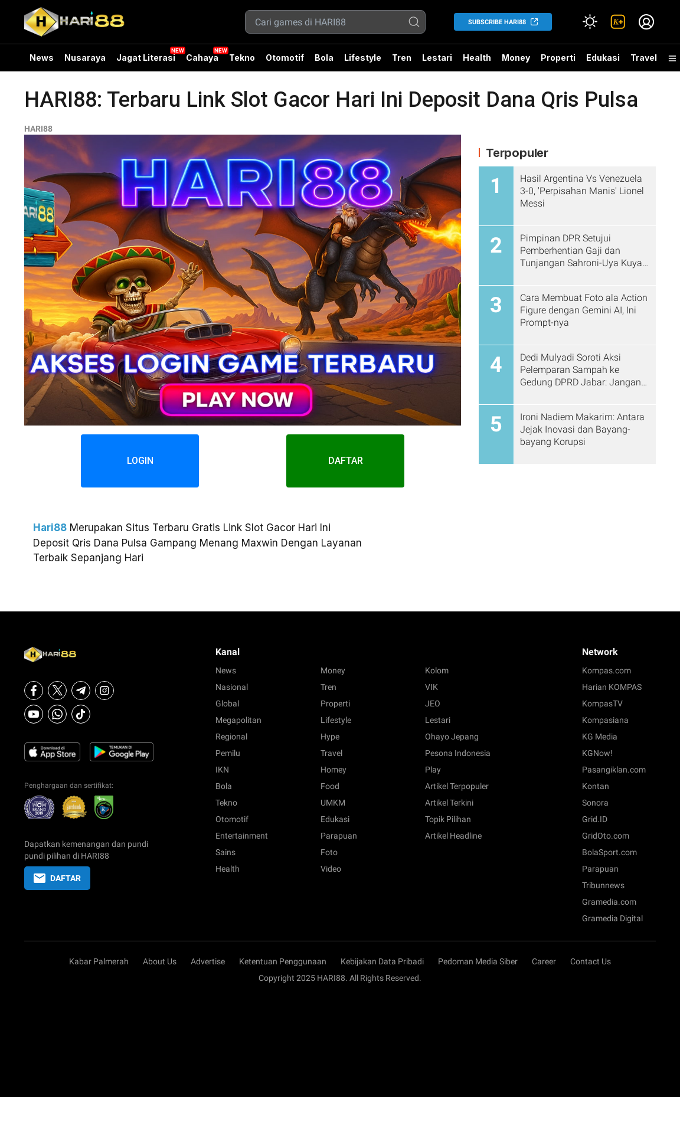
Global (227, 703)
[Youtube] (33, 714)
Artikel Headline (453, 835)
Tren (401, 58)
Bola (324, 58)
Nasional (231, 687)
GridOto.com (605, 835)
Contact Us (590, 961)
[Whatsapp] (57, 714)
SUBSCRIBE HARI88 (497, 22)
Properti (558, 58)
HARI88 (38, 128)
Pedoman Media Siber (478, 961)
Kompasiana (605, 720)
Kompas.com (606, 670)
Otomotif (285, 58)
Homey (333, 769)
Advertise (208, 961)
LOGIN (140, 460)
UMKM (333, 802)
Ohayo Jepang (452, 736)
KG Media (599, 736)
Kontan (595, 786)
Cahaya (202, 58)
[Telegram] (80, 690)
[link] (618, 21)
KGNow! (597, 753)
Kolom (437, 670)
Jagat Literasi (145, 58)
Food (330, 786)
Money (516, 58)
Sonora (595, 802)
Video (331, 868)
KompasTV (602, 703)
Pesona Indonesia (458, 753)
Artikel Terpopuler (457, 786)
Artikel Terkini (449, 802)
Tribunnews (603, 885)
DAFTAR (345, 460)
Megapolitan (238, 720)
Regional (231, 736)
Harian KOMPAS (612, 687)
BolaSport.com (609, 852)
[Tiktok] (80, 714)
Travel (643, 58)
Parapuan (339, 835)
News (42, 58)
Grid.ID (594, 819)
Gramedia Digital (612, 918)
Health (477, 58)
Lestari (437, 62)
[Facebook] (33, 690)
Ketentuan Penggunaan (282, 961)
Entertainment (241, 835)
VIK (431, 687)
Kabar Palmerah (99, 961)
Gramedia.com (609, 902)
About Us (159, 961)
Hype (330, 736)
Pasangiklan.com (614, 769)
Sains (225, 852)
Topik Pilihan (448, 819)
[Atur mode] (589, 21)
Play (433, 769)
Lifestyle (362, 58)
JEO (432, 703)
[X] (57, 690)
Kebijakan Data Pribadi (382, 961)
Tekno (242, 58)
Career (544, 961)
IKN (222, 769)
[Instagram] (104, 690)
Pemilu (227, 753)
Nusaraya (85, 58)
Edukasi (603, 58)
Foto (329, 852)
